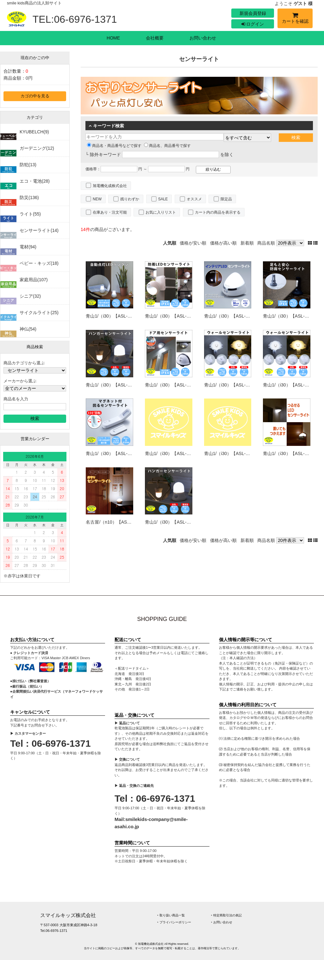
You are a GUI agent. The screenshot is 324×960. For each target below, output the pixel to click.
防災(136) (29, 197)
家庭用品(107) (34, 279)
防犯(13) (28, 164)
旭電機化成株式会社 (110, 186)
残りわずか (129, 199)
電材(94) (28, 246)
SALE (163, 199)
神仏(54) (28, 328)
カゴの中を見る (35, 96)
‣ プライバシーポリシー (174, 922)
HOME (113, 37)
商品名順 (266, 243)
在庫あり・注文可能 (110, 212)
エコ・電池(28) (35, 181)
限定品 (226, 199)
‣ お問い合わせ (221, 922)
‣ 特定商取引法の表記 (226, 915)
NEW (97, 199)
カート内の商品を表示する (217, 212)
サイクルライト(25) (39, 312)
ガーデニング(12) (37, 148)
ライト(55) (30, 213)
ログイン (252, 24)
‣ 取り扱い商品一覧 (171, 915)
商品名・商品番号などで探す (114, 145)
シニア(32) (30, 296)
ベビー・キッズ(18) (39, 263)
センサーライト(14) (39, 230)
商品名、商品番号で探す (167, 145)
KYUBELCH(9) (34, 131)
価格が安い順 (193, 243)
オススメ (194, 199)
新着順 (247, 243)
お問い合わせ (203, 37)
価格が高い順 (223, 243)
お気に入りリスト (161, 212)
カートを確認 (295, 19)
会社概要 (155, 37)
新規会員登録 (253, 13)
